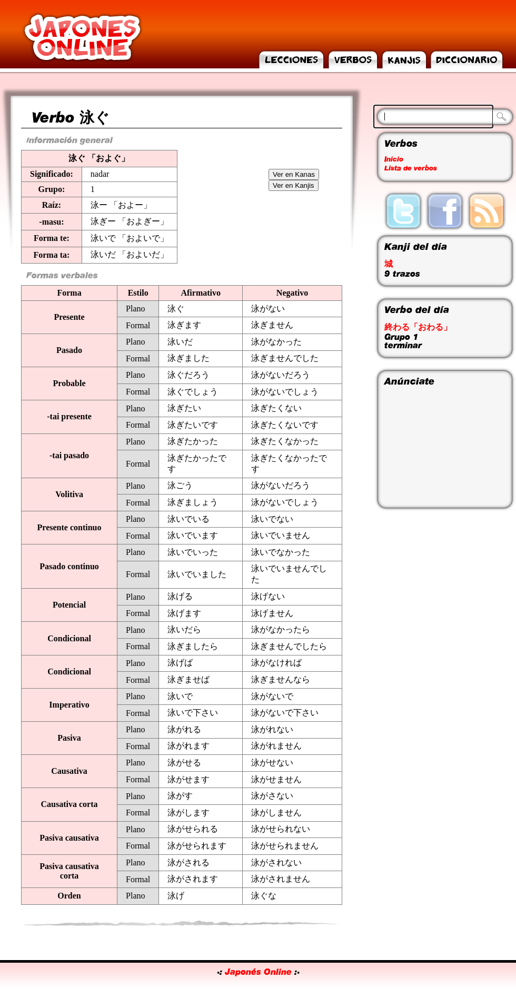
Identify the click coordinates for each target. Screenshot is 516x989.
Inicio (393, 159)
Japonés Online (258, 972)
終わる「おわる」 (418, 327)
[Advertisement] (437, 446)
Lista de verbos (410, 168)
